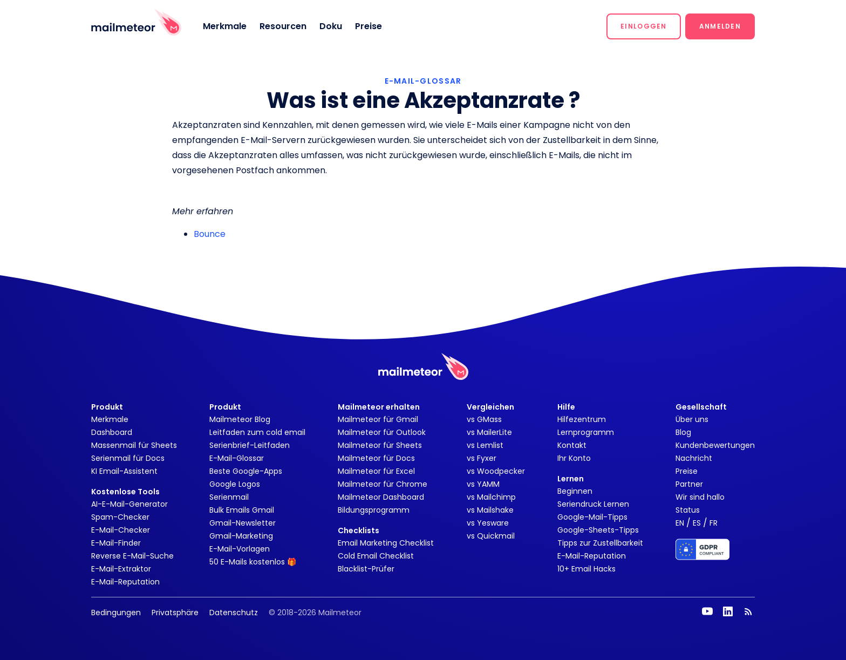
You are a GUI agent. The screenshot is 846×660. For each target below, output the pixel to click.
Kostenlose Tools (125, 491)
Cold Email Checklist (376, 555)
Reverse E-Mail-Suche (132, 555)
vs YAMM (483, 484)
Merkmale (225, 26)
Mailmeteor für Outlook (382, 432)
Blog (683, 432)
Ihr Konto (574, 458)
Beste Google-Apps (245, 471)
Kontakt (571, 445)
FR (713, 523)
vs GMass (484, 419)
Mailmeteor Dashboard (381, 497)
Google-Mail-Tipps (592, 517)
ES (697, 523)
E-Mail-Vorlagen (239, 548)
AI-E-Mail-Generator (129, 504)
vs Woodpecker (496, 471)
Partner (689, 484)
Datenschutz (233, 612)
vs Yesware (488, 523)
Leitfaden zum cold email (257, 432)
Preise (368, 26)
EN (680, 523)
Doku (330, 26)
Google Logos (234, 484)
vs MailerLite (489, 432)
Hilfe (566, 407)
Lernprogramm (585, 432)
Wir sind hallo (700, 497)
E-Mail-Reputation (125, 581)
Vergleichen (490, 407)
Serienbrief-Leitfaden (249, 445)
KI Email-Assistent (124, 471)
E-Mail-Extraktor (121, 568)
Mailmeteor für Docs (376, 458)
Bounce (210, 234)
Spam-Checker (120, 517)
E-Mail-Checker (120, 530)
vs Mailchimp (491, 497)
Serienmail (229, 497)
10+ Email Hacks (586, 568)
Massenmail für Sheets (134, 445)
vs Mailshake (490, 510)
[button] (643, 26)
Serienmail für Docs (128, 458)
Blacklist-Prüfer (366, 568)
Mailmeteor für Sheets (380, 445)
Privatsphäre (175, 612)
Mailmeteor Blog (239, 419)
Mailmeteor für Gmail (378, 419)
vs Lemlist (485, 445)
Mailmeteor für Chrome (382, 484)
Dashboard (111, 432)
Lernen (570, 478)
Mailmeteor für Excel (376, 471)
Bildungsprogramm (374, 510)
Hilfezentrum (581, 419)
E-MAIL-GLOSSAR (423, 81)
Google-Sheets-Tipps (598, 530)
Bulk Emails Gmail (241, 510)
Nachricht (694, 458)
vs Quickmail (491, 535)
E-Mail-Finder (116, 542)
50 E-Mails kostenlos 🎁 (252, 561)
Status (688, 510)
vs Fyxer (481, 458)
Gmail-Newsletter (242, 523)
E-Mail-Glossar (236, 458)
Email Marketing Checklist (386, 542)
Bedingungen (116, 612)
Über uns (692, 419)
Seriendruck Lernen (593, 504)
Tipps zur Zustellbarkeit (600, 542)
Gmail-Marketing (241, 535)
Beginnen (574, 491)
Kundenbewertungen (715, 445)
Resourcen (283, 26)
